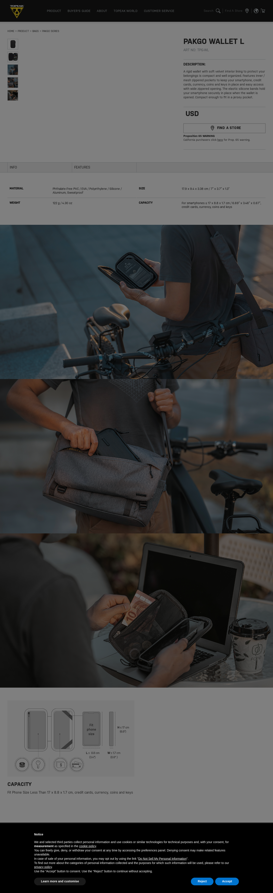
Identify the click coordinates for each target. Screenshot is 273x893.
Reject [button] (202, 881)
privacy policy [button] (43, 867)
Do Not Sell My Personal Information (162, 858)
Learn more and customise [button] (60, 881)
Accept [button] (227, 881)
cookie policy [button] (87, 846)
